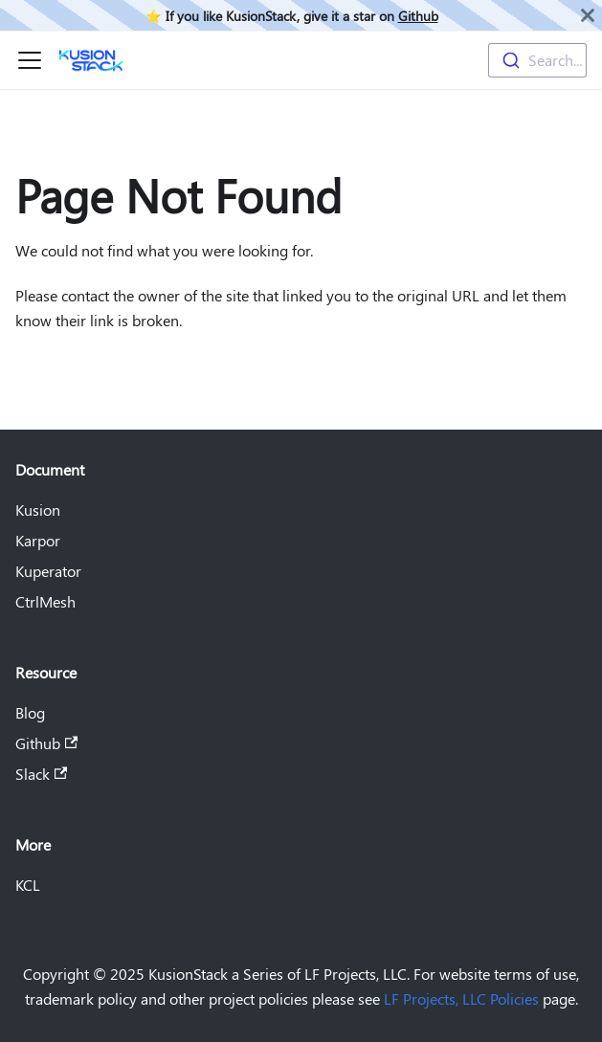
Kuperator (48, 571)
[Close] (587, 15)
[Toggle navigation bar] (29, 60)
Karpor (37, 540)
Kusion (37, 509)
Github (418, 15)
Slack (41, 774)
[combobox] (537, 60)
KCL (27, 885)
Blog (30, 712)
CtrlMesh (45, 601)
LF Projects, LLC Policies (461, 998)
